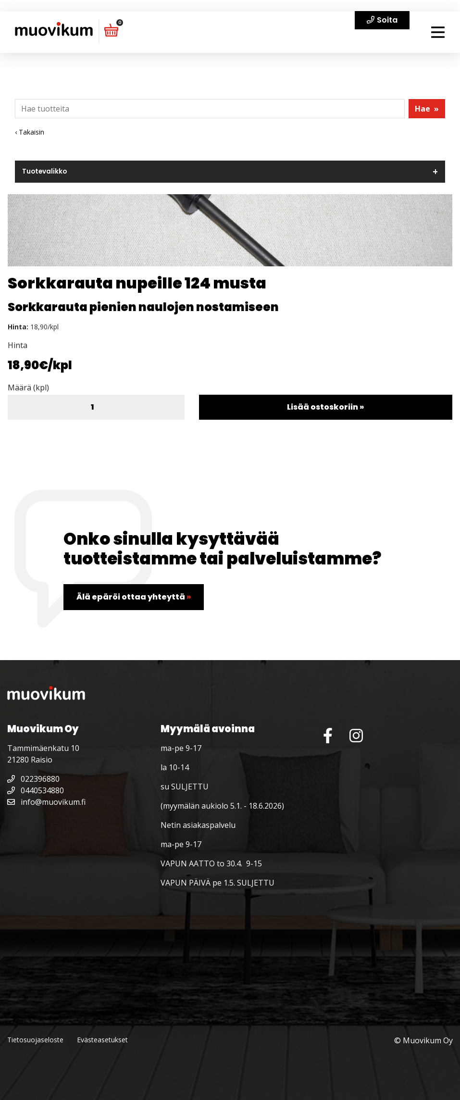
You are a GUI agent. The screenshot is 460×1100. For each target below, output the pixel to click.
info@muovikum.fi (46, 802)
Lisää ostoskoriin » (325, 406)
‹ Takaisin (29, 132)
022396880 (33, 779)
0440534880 (35, 790)
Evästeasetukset (102, 1039)
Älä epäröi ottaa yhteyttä (133, 596)
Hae (427, 108)
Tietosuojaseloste (35, 1039)
